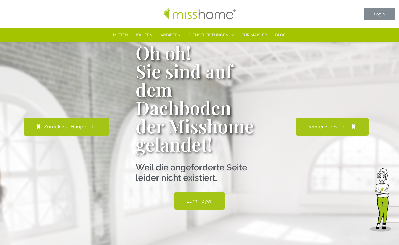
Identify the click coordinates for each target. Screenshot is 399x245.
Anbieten (170, 34)
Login (379, 14)
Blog (280, 34)
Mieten (120, 34)
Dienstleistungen (209, 34)
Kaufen (144, 34)
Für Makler (254, 34)
